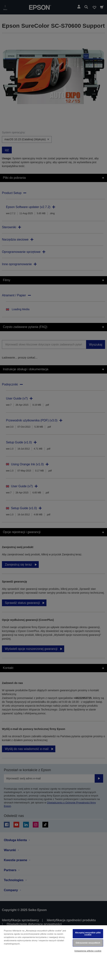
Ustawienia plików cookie (87, 951)
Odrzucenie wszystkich (88, 943)
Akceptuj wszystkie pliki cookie (88, 933)
